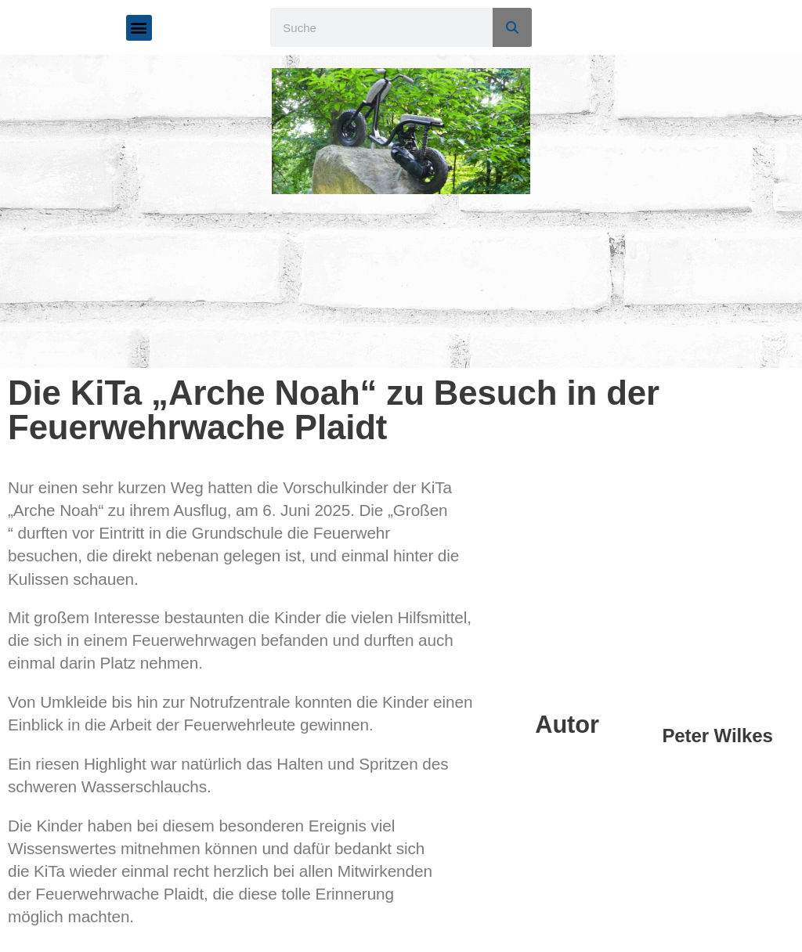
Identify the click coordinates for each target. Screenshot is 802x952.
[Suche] (512, 27)
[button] (139, 28)
